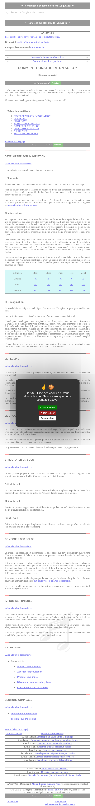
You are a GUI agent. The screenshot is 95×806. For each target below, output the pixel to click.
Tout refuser (47, 413)
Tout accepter (47, 407)
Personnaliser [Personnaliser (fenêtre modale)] (47, 418)
